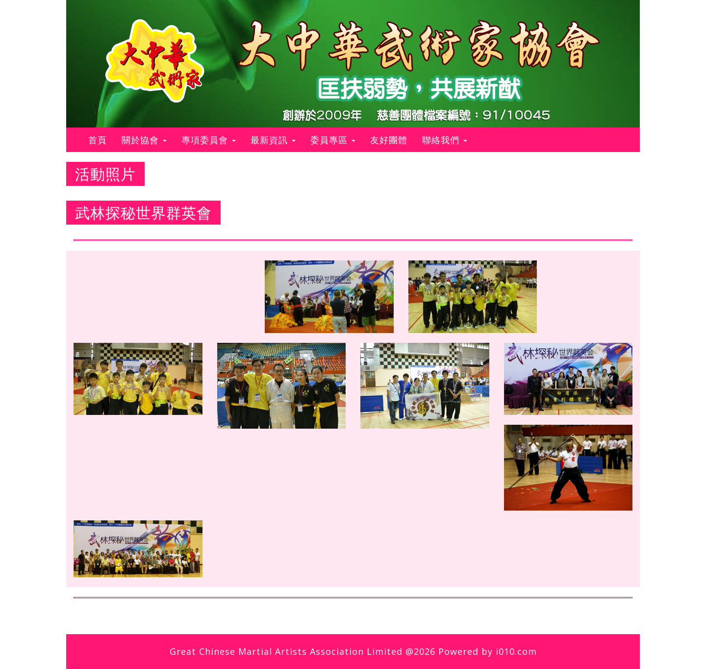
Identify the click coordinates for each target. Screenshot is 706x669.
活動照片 (105, 174)
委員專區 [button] (332, 140)
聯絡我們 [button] (444, 140)
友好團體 (388, 140)
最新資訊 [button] (273, 140)
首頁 (101, 139)
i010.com (516, 651)
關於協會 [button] (144, 140)
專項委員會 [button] (208, 140)
